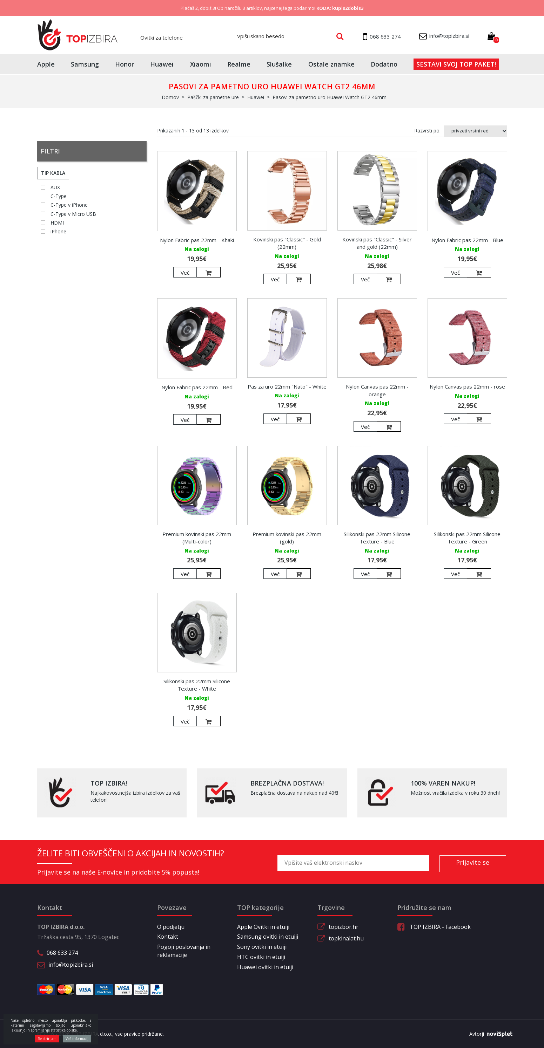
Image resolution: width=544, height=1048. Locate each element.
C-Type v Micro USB (73, 214)
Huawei (162, 64)
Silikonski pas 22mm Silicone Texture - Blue (377, 537)
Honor (124, 64)
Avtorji (488, 1033)
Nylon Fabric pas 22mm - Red (197, 387)
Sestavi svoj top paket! (456, 64)
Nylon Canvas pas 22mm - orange (377, 390)
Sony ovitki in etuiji (262, 947)
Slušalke (279, 64)
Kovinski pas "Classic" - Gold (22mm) (287, 243)
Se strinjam (47, 1038)
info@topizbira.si (70, 964)
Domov (170, 97)
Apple (46, 64)
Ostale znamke (331, 64)
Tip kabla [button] (53, 173)
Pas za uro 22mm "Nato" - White (287, 386)
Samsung (85, 64)
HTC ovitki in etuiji (261, 957)
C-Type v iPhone (69, 205)
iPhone (58, 231)
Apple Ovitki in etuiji (263, 927)
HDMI (57, 222)
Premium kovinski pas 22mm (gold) (287, 537)
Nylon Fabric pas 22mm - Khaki (197, 240)
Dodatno (384, 64)
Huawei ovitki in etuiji (265, 967)
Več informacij (77, 1038)
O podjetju (170, 927)
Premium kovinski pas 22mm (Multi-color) (196, 537)
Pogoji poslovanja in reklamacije (183, 951)
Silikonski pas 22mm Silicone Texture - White (196, 685)
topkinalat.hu (346, 938)
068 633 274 (62, 953)
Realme (238, 64)
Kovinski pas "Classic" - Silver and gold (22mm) (377, 243)
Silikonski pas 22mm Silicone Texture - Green (467, 537)
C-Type (59, 196)
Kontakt (167, 936)
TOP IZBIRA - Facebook (434, 927)
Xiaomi (200, 64)
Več (185, 272)
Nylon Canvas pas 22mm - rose (467, 386)
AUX (55, 187)
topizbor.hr (343, 927)
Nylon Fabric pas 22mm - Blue (467, 240)
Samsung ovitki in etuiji (267, 936)
